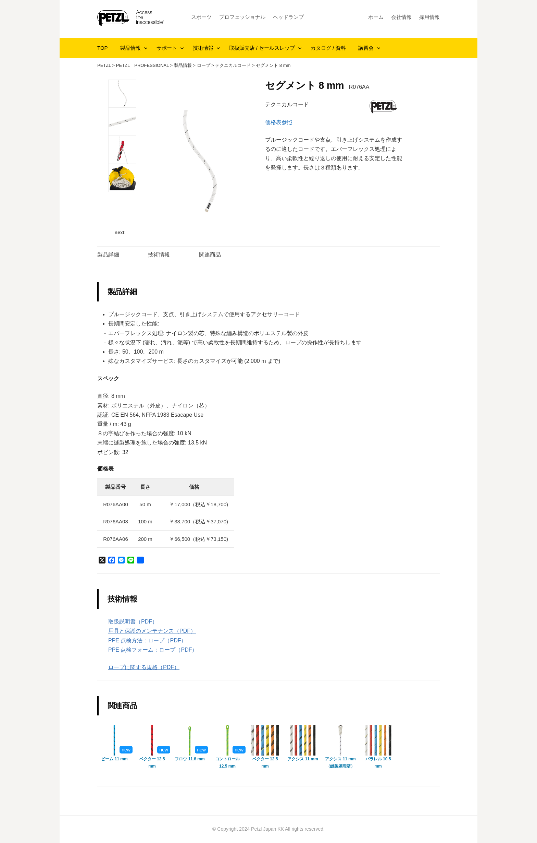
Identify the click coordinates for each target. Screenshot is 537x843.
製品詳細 (108, 255)
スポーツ (201, 17)
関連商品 (210, 255)
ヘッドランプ (288, 17)
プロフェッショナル (242, 17)
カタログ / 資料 (328, 48)
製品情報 (130, 48)
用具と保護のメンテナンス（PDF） (152, 631)
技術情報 (203, 48)
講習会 (366, 48)
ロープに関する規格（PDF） (143, 667)
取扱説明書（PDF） (133, 622)
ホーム (376, 17)
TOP (102, 48)
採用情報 (429, 17)
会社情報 (401, 17)
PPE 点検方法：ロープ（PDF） (147, 640)
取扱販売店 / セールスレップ (262, 48)
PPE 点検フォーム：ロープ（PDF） (152, 650)
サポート (167, 48)
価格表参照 (278, 122)
